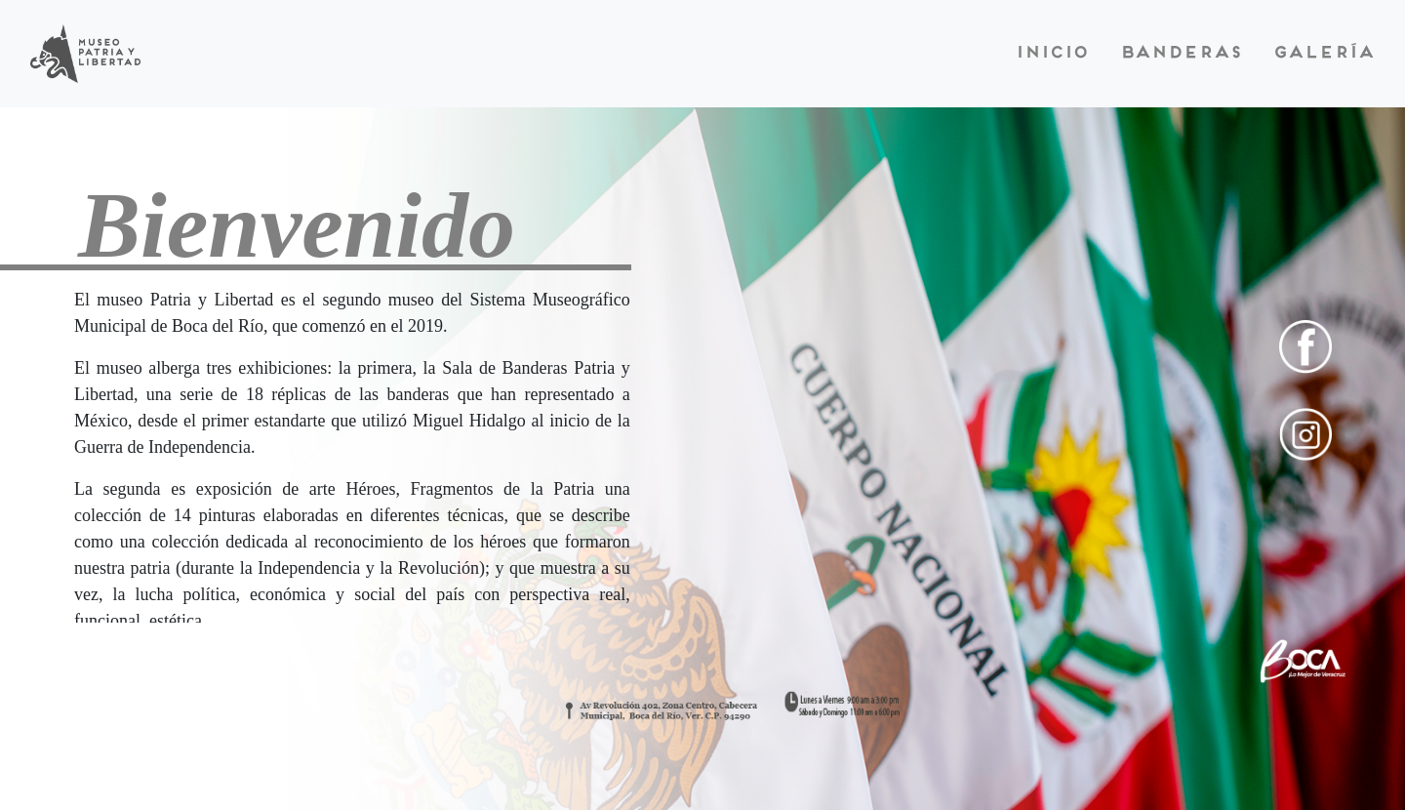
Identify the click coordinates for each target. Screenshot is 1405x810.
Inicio (1051, 53)
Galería (1323, 53)
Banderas (1180, 53)
